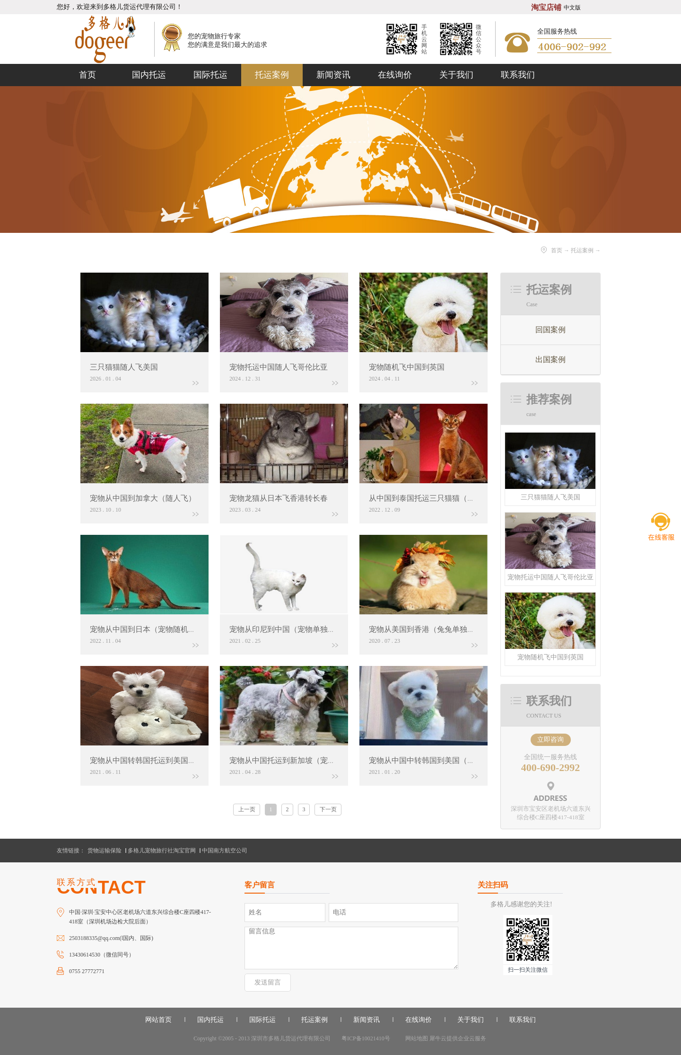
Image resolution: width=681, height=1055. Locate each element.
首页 (87, 75)
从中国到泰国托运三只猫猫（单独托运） (437, 498)
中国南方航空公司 (224, 850)
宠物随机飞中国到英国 (550, 657)
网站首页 (158, 1019)
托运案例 (582, 250)
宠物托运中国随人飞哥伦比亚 (550, 577)
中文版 (572, 7)
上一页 (246, 809)
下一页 (328, 809)
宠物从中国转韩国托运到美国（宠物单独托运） (169, 760)
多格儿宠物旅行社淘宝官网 (162, 850)
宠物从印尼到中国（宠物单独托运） (289, 629)
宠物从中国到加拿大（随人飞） (143, 498)
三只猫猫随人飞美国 (550, 497)
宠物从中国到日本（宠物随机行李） (150, 629)
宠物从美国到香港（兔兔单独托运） (429, 629)
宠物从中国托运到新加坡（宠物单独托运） (301, 760)
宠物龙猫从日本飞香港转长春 (278, 498)
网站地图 (415, 1038)
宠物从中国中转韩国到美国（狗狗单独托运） (444, 760)
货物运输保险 (104, 850)
